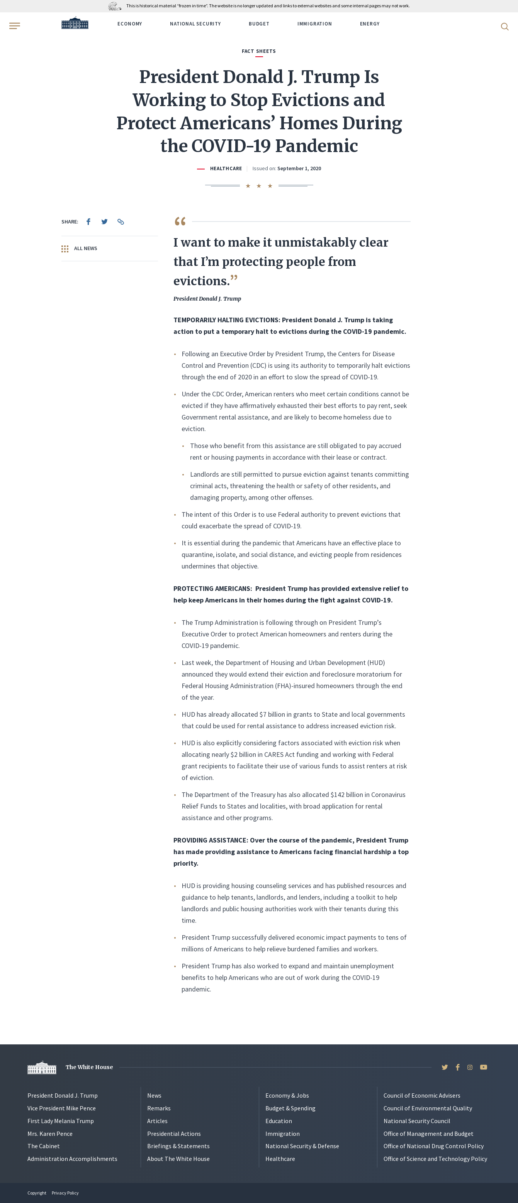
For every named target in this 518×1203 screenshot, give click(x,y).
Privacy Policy (65, 1193)
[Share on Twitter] (105, 221)
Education (278, 1121)
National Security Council (417, 1121)
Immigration (314, 23)
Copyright (36, 1193)
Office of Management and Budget (429, 1133)
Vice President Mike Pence (61, 1108)
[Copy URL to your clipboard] (121, 221)
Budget (259, 23)
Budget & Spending (290, 1108)
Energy (370, 23)
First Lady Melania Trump (60, 1121)
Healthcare (226, 168)
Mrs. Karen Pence (50, 1133)
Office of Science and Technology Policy (435, 1158)
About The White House (178, 1158)
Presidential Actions (174, 1133)
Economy (129, 23)
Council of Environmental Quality (428, 1108)
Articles (157, 1121)
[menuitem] (88, 221)
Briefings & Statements (178, 1146)
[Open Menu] (14, 25)
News (154, 1095)
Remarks (159, 1108)
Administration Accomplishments (72, 1158)
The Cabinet (43, 1146)
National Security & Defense (302, 1146)
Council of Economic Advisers (422, 1095)
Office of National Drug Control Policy (434, 1146)
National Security (195, 23)
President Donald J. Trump (62, 1095)
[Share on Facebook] (88, 221)
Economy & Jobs (287, 1095)
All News (79, 248)
